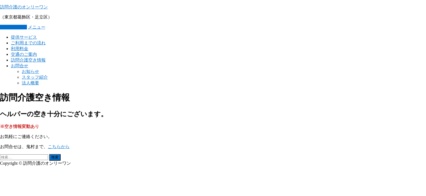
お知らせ (30, 71)
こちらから (59, 146)
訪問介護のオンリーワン (24, 7)
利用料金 (19, 48)
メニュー (36, 27)
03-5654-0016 (13, 27)
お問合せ (19, 65)
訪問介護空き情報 (28, 60)
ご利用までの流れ (28, 43)
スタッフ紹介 (35, 77)
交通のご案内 (24, 54)
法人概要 (30, 83)
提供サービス (24, 37)
